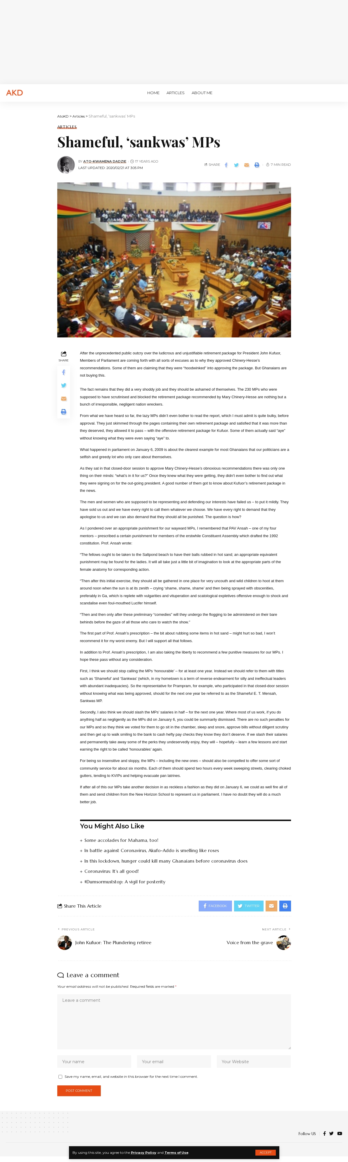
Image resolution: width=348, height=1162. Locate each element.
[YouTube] (339, 1139)
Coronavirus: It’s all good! (111, 871)
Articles (67, 127)
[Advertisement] (174, 40)
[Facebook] (324, 1139)
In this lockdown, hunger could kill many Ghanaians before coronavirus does (166, 860)
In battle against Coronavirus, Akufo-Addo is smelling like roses (152, 850)
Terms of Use (179, 1152)
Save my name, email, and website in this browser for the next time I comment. (131, 1081)
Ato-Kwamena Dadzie (105, 161)
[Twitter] (331, 1139)
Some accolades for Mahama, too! (121, 840)
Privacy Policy (144, 1152)
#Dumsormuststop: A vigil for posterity (125, 881)
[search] (335, 93)
